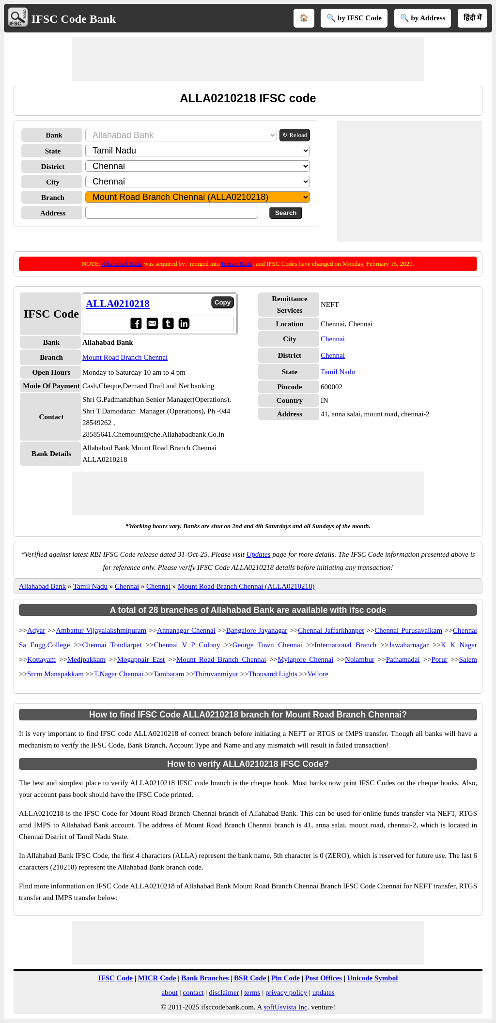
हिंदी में (472, 18)
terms (252, 992)
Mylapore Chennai (305, 659)
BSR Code (250, 978)
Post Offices (323, 978)
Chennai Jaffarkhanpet (331, 630)
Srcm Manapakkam (55, 674)
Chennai (333, 339)
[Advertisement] (248, 59)
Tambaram (169, 674)
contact (193, 992)
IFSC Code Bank (73, 19)
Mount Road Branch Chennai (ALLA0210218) (246, 586)
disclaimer (224, 992)
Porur (439, 659)
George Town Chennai (267, 645)
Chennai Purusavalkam (408, 630)
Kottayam (41, 659)
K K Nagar (459, 645)
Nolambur (359, 659)
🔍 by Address (423, 18)
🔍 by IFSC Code (354, 18)
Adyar (36, 630)
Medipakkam (86, 659)
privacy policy (286, 992)
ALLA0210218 (118, 303)
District (52, 166)
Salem (468, 659)
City (53, 182)
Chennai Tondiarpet (112, 645)
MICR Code (157, 978)
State (53, 151)
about (169, 992)
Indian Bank (236, 263)
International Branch (345, 645)
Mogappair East (141, 659)
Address (52, 213)
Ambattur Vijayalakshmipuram (101, 630)
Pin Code (285, 978)
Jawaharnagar (409, 645)
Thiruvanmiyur (216, 674)
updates (323, 992)
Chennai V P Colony (187, 645)
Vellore (318, 674)
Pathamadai (403, 659)
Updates (259, 554)
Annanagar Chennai (186, 630)
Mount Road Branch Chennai (125, 357)
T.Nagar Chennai (118, 674)
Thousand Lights (272, 674)
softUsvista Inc (285, 1007)
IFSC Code (115, 978)
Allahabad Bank (122, 263)
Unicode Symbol (372, 978)
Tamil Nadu (338, 372)
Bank (54, 135)
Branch (52, 197)
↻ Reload (294, 134)
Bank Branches (205, 978)
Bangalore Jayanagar (257, 630)
